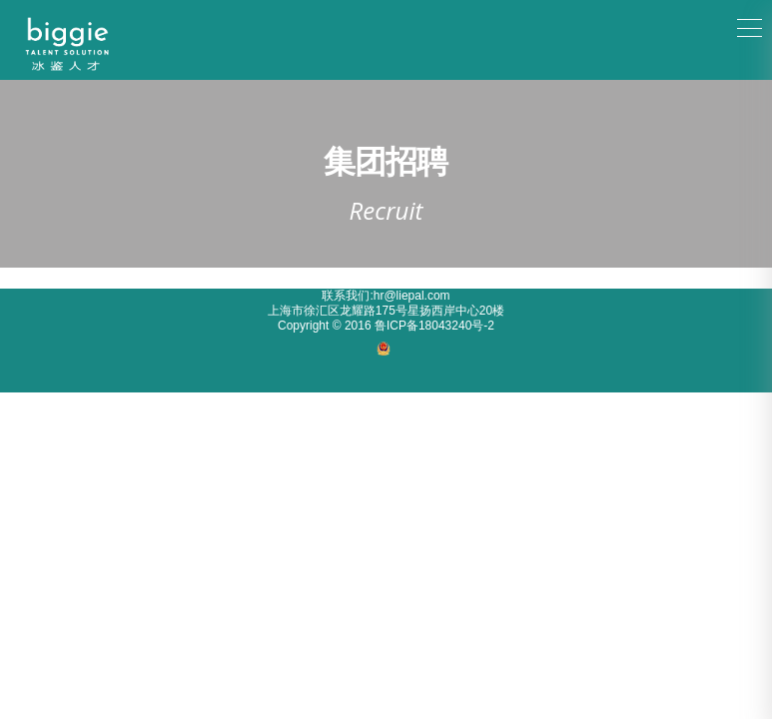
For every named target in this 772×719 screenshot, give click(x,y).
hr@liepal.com (412, 296)
